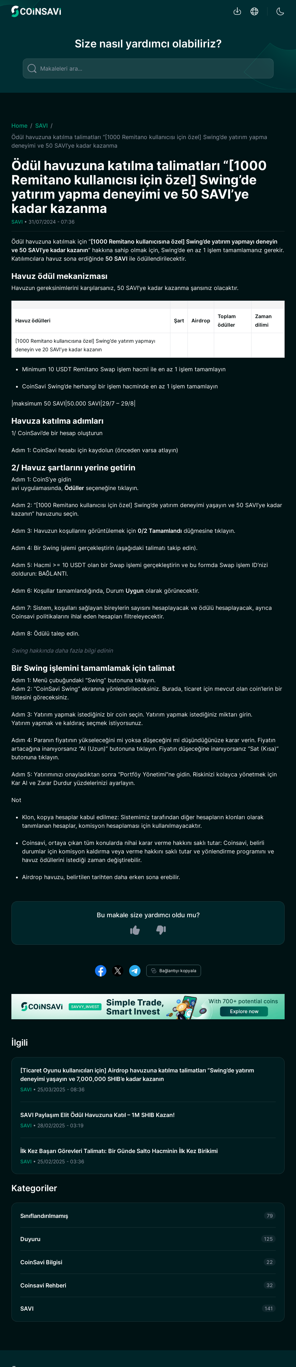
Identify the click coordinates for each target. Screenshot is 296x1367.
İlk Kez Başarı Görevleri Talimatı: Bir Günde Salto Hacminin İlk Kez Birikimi (119, 1150)
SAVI (41, 125)
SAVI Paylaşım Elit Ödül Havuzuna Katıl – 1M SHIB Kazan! (97, 1114)
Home (19, 125)
